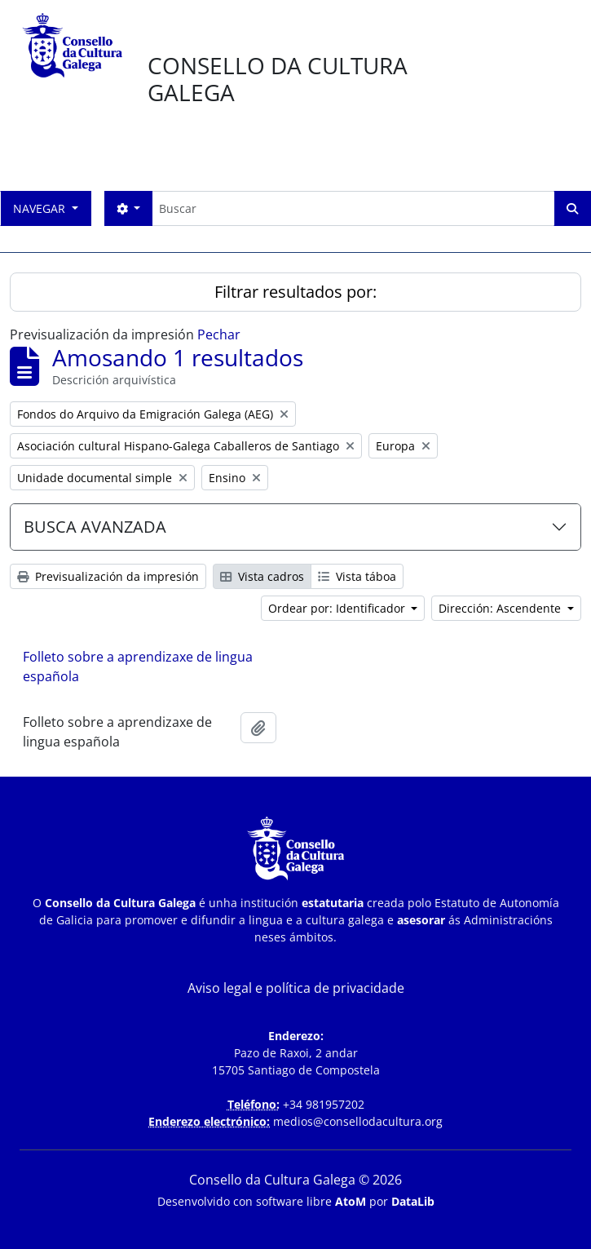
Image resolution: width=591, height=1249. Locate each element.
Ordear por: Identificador (338, 608)
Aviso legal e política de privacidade (295, 988)
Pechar (218, 334)
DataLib (412, 1201)
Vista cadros (262, 576)
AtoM (350, 1201)
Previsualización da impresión (108, 576)
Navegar (40, 208)
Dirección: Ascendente (501, 608)
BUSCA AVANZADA (95, 527)
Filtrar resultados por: (295, 292)
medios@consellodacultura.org (358, 1121)
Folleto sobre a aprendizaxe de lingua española (138, 666)
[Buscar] (353, 208)
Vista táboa (357, 576)
